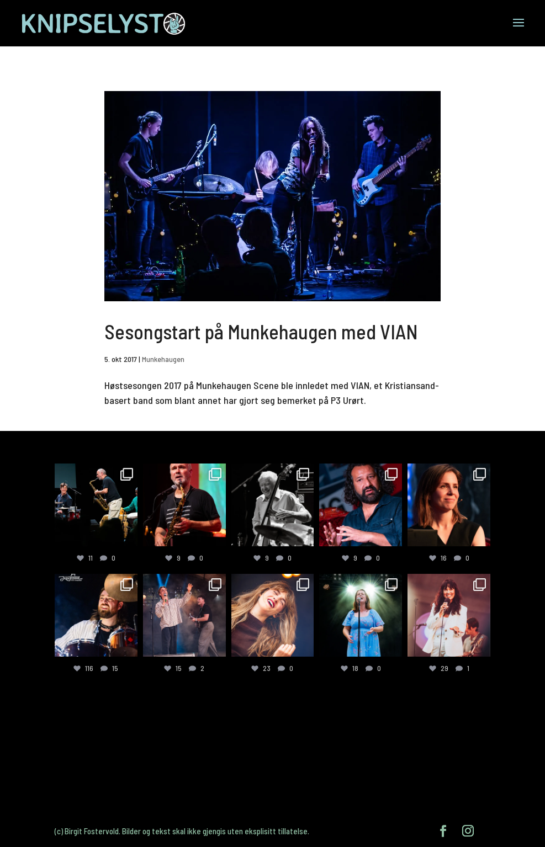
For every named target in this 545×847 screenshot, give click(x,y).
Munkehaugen (163, 359)
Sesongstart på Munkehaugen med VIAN (261, 331)
